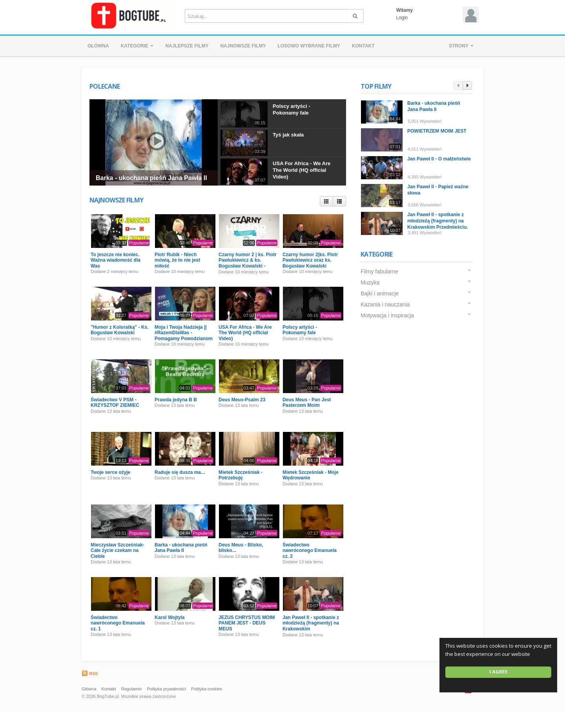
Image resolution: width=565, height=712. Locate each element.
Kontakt (363, 46)
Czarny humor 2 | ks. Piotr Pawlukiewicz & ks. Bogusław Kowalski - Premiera (248, 263)
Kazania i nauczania (386, 304)
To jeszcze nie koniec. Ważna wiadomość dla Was (115, 260)
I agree (498, 671)
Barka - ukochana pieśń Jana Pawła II (151, 178)
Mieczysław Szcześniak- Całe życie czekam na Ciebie (117, 550)
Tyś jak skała (288, 135)
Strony (461, 46)
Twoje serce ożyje (110, 472)
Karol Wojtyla (169, 617)
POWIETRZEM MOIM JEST (438, 131)
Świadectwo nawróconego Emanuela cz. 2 (309, 550)
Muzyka (371, 282)
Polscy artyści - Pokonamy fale (291, 109)
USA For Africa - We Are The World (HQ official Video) (301, 170)
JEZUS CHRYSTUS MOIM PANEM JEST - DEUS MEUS (247, 623)
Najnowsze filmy (243, 46)
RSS (90, 673)
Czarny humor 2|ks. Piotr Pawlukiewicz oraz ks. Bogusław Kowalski (310, 260)
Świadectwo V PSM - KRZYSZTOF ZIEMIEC (115, 402)
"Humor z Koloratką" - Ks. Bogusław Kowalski (119, 329)
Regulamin (131, 689)
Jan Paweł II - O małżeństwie (440, 159)
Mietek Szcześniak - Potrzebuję (240, 475)
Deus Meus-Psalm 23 (242, 399)
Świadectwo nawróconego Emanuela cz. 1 (118, 623)
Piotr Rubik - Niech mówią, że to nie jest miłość (177, 260)
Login (402, 17)
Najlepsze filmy (186, 46)
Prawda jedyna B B (176, 399)
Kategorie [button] (137, 46)
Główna (98, 46)
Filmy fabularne (381, 271)
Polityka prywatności (166, 689)
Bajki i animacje (381, 293)
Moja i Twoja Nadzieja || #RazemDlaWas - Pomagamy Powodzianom (184, 332)
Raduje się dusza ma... (180, 472)
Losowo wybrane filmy (308, 46)
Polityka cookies (206, 689)
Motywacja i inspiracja (389, 315)
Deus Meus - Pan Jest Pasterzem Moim (306, 402)
